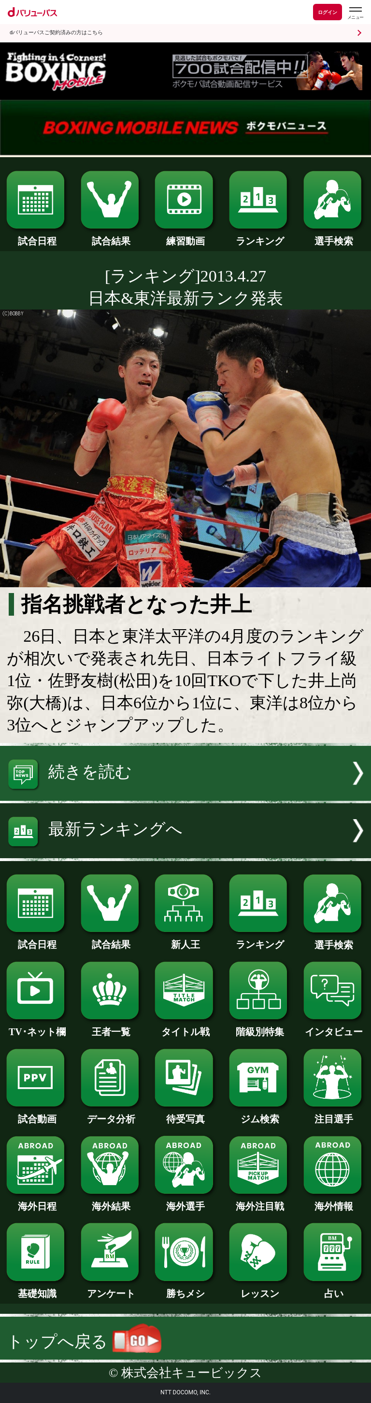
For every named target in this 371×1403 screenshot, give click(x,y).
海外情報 (334, 1201)
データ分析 (111, 1114)
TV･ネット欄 (37, 1027)
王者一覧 (111, 1027)
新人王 (185, 940)
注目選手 (334, 1114)
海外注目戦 (259, 1201)
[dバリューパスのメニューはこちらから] (355, 13)
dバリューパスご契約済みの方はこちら (56, 32)
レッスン (259, 1289)
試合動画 (37, 1114)
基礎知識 (37, 1289)
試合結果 (111, 236)
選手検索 (334, 236)
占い (334, 1289)
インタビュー (334, 1027)
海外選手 (185, 1201)
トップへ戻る (84, 1341)
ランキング (259, 236)
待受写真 (185, 1114)
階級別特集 (259, 1027)
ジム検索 (259, 1114)
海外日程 (37, 1201)
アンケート (111, 1289)
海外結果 (111, 1201)
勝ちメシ (185, 1289)
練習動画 (185, 236)
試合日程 (37, 236)
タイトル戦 (185, 1027)
